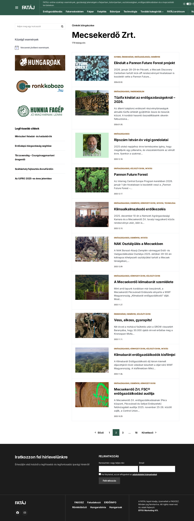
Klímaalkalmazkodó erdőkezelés (140, 209)
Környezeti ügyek (148, 203)
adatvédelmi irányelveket (144, 474)
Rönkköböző (79, 507)
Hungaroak (115, 507)
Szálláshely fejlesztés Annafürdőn (34, 168)
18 (136, 432)
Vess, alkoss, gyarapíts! (133, 320)
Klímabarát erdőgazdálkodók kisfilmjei (144, 355)
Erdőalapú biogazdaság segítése (33, 145)
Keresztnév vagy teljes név (111, 463)
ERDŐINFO (110, 502)
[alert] (40, 48)
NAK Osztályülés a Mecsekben (138, 244)
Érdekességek (128, 57)
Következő (147, 432)
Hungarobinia (98, 507)
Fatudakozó (94, 502)
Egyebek (117, 57)
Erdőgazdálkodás (142, 57)
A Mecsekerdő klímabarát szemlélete (143, 282)
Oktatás (148, 168)
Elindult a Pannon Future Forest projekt (144, 63)
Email (141, 463)
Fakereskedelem (137, 92)
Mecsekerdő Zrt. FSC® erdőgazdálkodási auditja (134, 391)
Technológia (169, 203)
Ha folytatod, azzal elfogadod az (128, 474)
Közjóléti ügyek (137, 168)
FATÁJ (28, 7)
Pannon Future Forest (131, 174)
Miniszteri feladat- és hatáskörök (33, 136)
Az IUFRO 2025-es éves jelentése (33, 178)
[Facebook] (17, 512)
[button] (16, 7)
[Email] (24, 512)
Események (155, 57)
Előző (101, 432)
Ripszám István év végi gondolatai (141, 140)
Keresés (62, 26)
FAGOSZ (79, 502)
